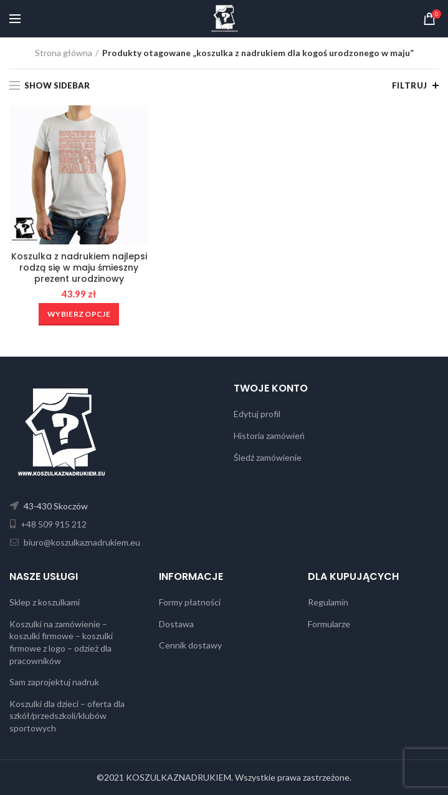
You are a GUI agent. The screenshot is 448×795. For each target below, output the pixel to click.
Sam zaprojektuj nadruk (54, 682)
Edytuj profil (257, 413)
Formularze (329, 624)
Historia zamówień (269, 435)
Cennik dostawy (190, 645)
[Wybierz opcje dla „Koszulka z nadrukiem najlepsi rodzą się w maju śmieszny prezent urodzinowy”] (79, 314)
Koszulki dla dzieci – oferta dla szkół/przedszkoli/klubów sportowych (67, 715)
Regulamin (328, 602)
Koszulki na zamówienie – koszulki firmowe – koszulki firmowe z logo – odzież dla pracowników (61, 642)
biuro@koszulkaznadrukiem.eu (81, 542)
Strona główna (63, 52)
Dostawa (176, 624)
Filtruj (409, 85)
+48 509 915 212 (53, 524)
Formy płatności (190, 602)
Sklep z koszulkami (44, 602)
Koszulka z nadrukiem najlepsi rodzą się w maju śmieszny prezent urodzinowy (79, 268)
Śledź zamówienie (268, 457)
